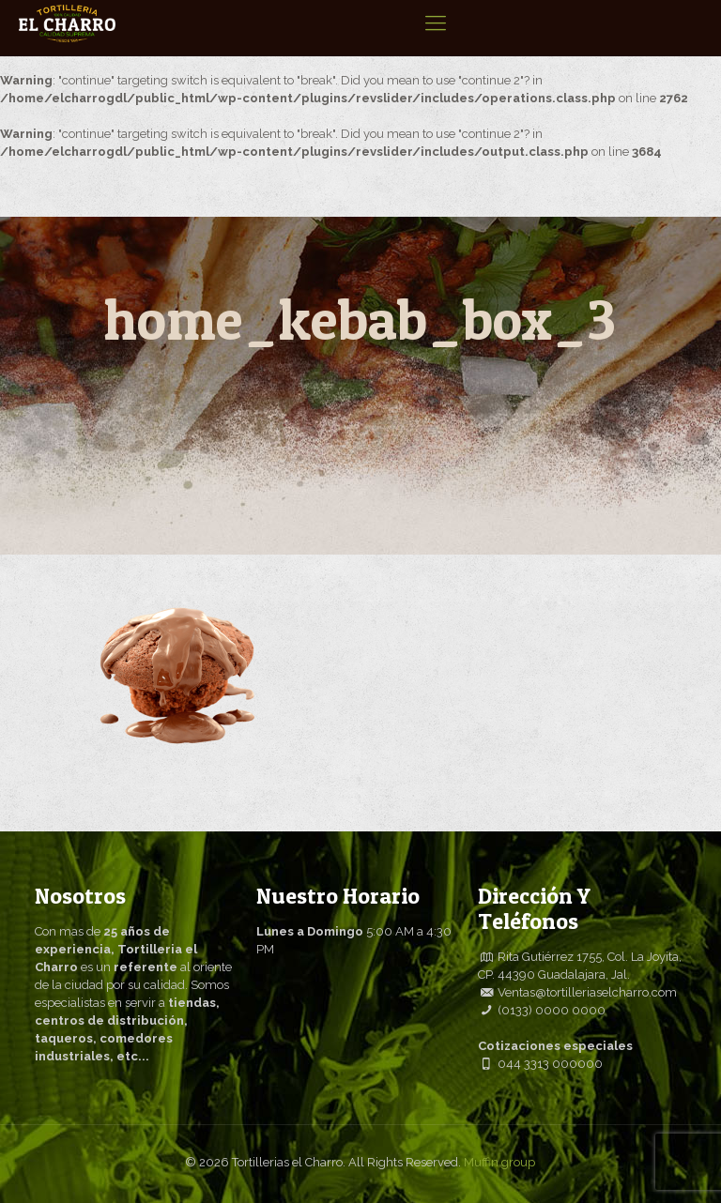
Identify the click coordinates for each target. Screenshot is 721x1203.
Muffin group (499, 1162)
